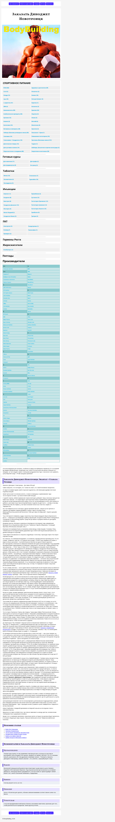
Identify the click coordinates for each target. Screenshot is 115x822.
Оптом (43, 4)
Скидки (36, 4)
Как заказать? (13, 4)
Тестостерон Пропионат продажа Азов (17, 732)
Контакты (50, 4)
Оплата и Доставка (26, 4)
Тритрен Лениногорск (12, 731)
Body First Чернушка (11, 729)
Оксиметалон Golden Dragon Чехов (15, 734)
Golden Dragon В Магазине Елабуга (15, 737)
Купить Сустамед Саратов (13, 736)
